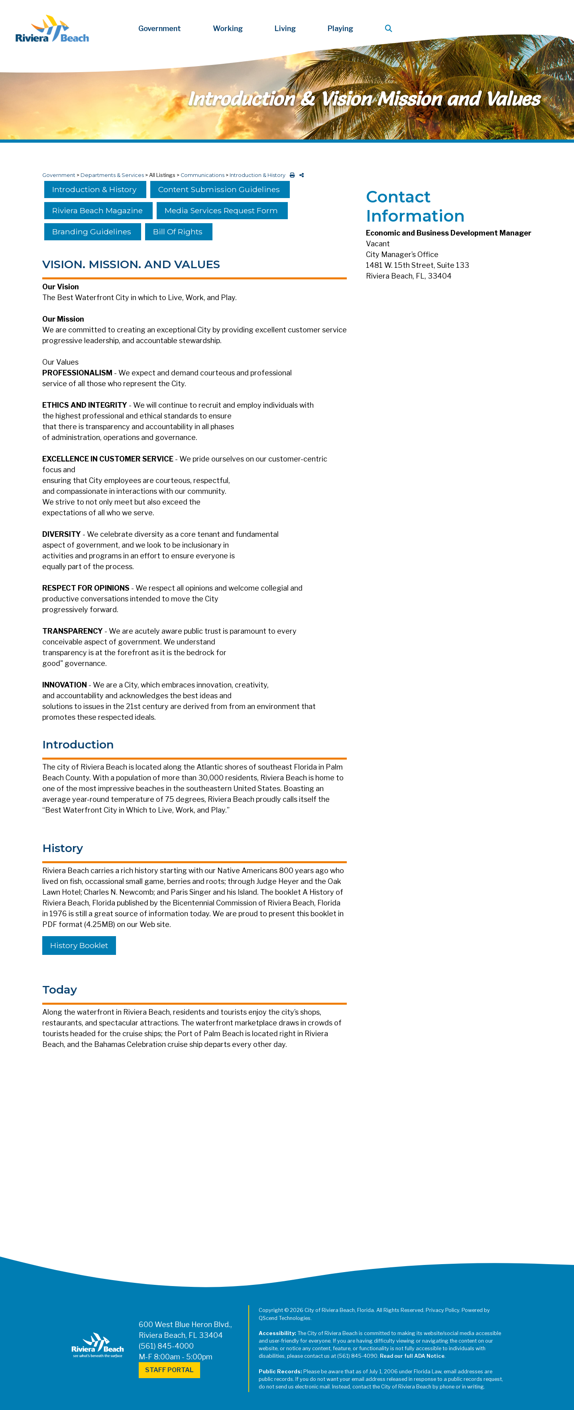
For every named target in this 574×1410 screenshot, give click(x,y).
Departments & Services (112, 175)
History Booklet (79, 945)
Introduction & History (257, 175)
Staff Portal (169, 1370)
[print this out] (291, 175)
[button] (390, 28)
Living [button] (285, 28)
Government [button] (159, 28)
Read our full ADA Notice (412, 1356)
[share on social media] (300, 175)
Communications (202, 175)
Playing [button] (340, 28)
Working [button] (228, 28)
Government (58, 175)
